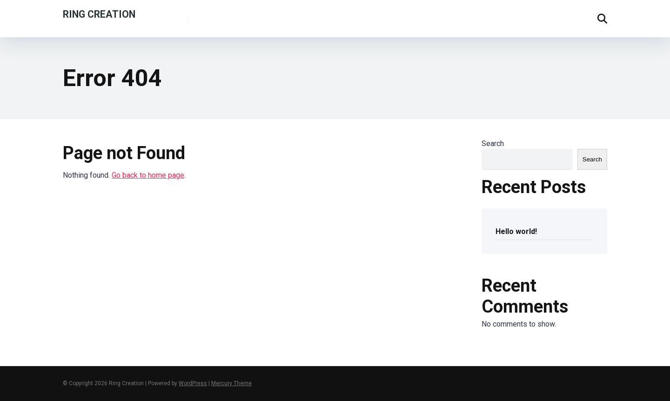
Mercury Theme (231, 383)
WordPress (193, 383)
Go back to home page (148, 175)
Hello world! (516, 231)
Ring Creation (99, 13)
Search (493, 143)
